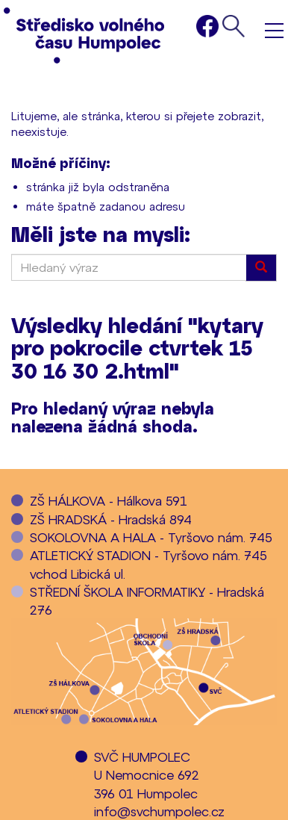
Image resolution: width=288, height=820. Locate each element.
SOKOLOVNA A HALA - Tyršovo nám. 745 (151, 536)
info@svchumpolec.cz (159, 811)
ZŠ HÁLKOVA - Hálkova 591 (108, 500)
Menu (274, 30)
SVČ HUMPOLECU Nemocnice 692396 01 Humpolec (146, 775)
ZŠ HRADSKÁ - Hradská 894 (111, 519)
